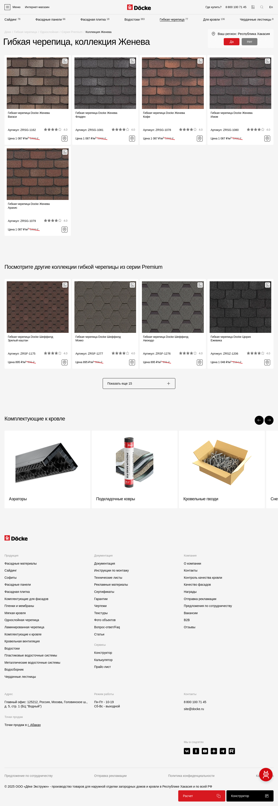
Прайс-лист (102, 667)
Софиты (10, 577)
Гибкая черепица (172, 19)
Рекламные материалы (111, 584)
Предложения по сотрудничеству (208, 606)
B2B (187, 620)
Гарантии (101, 599)
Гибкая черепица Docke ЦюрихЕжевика (231, 338)
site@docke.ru (194, 709)
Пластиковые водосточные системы (30, 655)
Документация (104, 563)
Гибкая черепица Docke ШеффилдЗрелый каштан (30, 338)
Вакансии (191, 613)
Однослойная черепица (21, 620)
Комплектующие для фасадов (26, 599)
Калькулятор (103, 660)
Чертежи (100, 606)
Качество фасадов (197, 584)
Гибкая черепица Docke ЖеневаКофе (164, 114)
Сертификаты (104, 592)
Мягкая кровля (15, 613)
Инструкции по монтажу (111, 570)
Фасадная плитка (93, 19)
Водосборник (14, 669)
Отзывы (189, 627)
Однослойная (49, 32)
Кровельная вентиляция (22, 641)
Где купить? (214, 7)
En (271, 7)
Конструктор (103, 652)
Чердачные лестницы (255, 19)
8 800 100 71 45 (195, 702)
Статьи (99, 634)
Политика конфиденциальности (191, 775)
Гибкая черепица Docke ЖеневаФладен (96, 114)
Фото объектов (105, 620)
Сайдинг (10, 19)
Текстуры (101, 613)
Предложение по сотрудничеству (28, 775)
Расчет (202, 796)
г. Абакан (34, 725)
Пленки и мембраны (19, 606)
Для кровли (211, 19)
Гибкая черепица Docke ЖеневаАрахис (29, 205)
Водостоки (132, 19)
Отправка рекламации (200, 599)
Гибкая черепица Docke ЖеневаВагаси (29, 114)
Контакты (190, 570)
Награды (190, 592)
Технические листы (108, 577)
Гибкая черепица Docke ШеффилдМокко (98, 338)
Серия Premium (72, 32)
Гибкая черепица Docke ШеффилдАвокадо (165, 338)
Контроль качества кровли (203, 577)
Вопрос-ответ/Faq (107, 627)
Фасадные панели (48, 19)
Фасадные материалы (20, 563)
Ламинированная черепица (24, 627)
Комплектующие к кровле (22, 634)
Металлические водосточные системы (32, 662)
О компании (192, 563)
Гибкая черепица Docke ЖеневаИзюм (232, 114)
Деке (7, 32)
